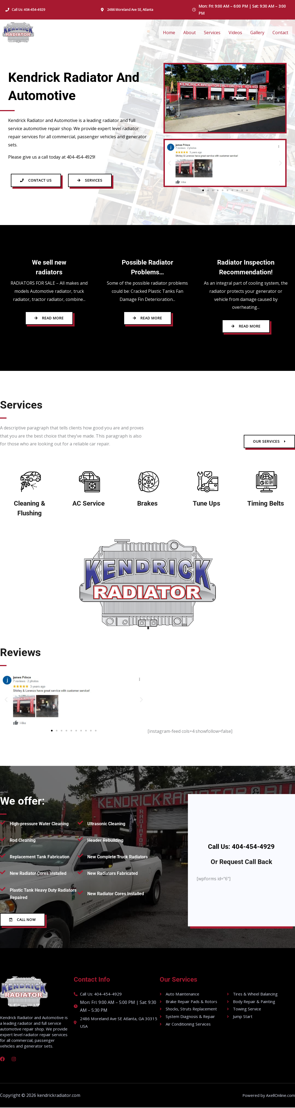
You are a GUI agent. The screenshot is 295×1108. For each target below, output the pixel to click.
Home (169, 33)
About (189, 33)
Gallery (257, 33)
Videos (235, 33)
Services (212, 33)
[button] (169, 162)
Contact (280, 33)
